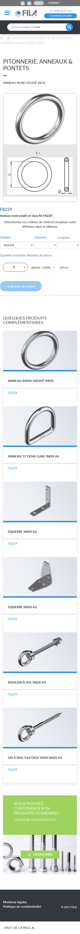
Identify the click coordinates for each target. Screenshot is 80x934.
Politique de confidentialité (22, 906)
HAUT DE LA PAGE (19, 927)
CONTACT (54, 3)
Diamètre (40, 237)
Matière (5, 237)
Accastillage (60, 38)
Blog (38, 3)
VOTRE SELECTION (60, 11)
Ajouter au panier (20, 286)
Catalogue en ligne (28, 38)
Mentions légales (15, 902)
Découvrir (40, 854)
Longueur (64, 237)
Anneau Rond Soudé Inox (23, 43)
